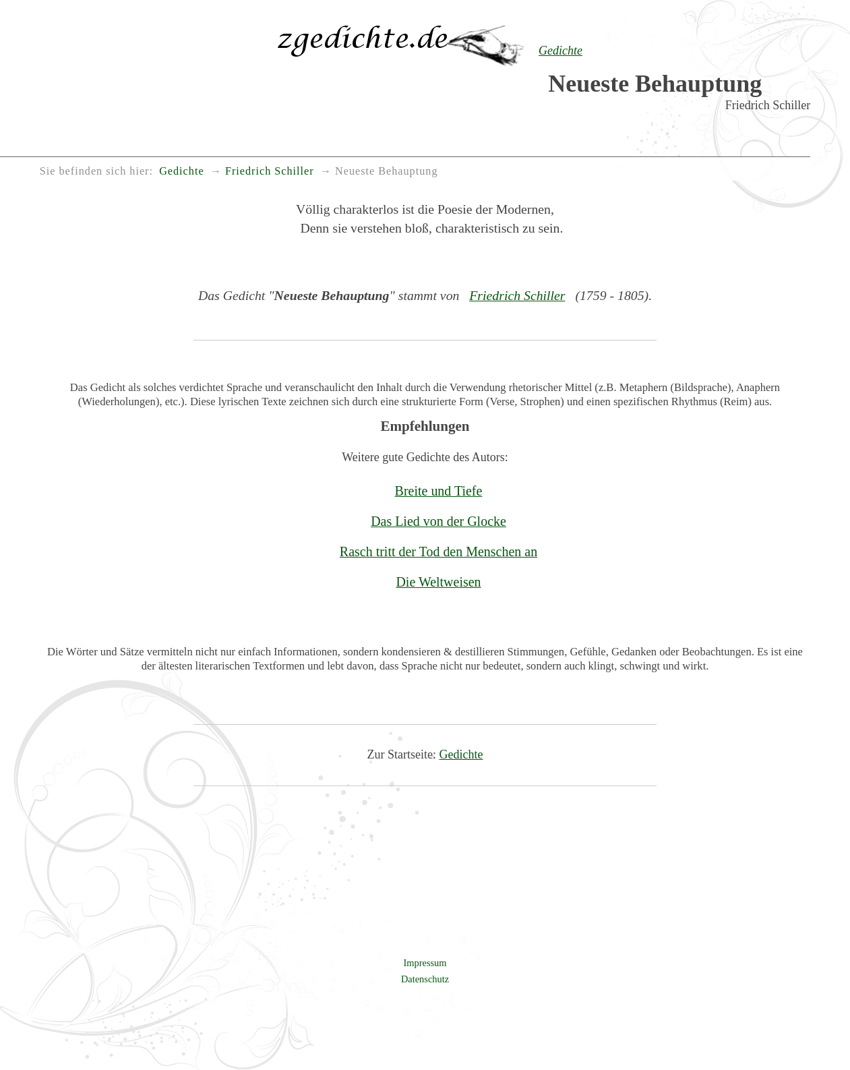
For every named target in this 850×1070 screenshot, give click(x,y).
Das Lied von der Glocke (438, 521)
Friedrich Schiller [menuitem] (269, 171)
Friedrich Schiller (517, 295)
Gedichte (461, 754)
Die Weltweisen (438, 581)
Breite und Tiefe (439, 490)
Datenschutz (425, 979)
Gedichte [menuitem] (181, 171)
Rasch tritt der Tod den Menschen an (438, 551)
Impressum (425, 962)
